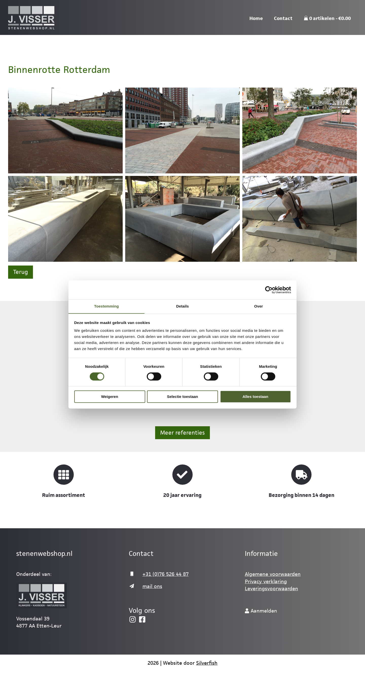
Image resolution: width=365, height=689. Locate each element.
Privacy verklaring (266, 581)
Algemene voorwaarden (273, 574)
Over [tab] (258, 306)
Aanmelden (342, 8)
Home (256, 35)
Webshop (309, 8)
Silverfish (206, 663)
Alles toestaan (255, 397)
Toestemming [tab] (106, 306)
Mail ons (279, 8)
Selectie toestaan (182, 397)
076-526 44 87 (246, 8)
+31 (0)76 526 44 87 (165, 574)
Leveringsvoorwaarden (271, 588)
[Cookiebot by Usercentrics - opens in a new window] (269, 289)
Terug (20, 272)
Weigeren (109, 397)
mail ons (152, 586)
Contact (283, 35)
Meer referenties (182, 432)
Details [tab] (182, 306)
